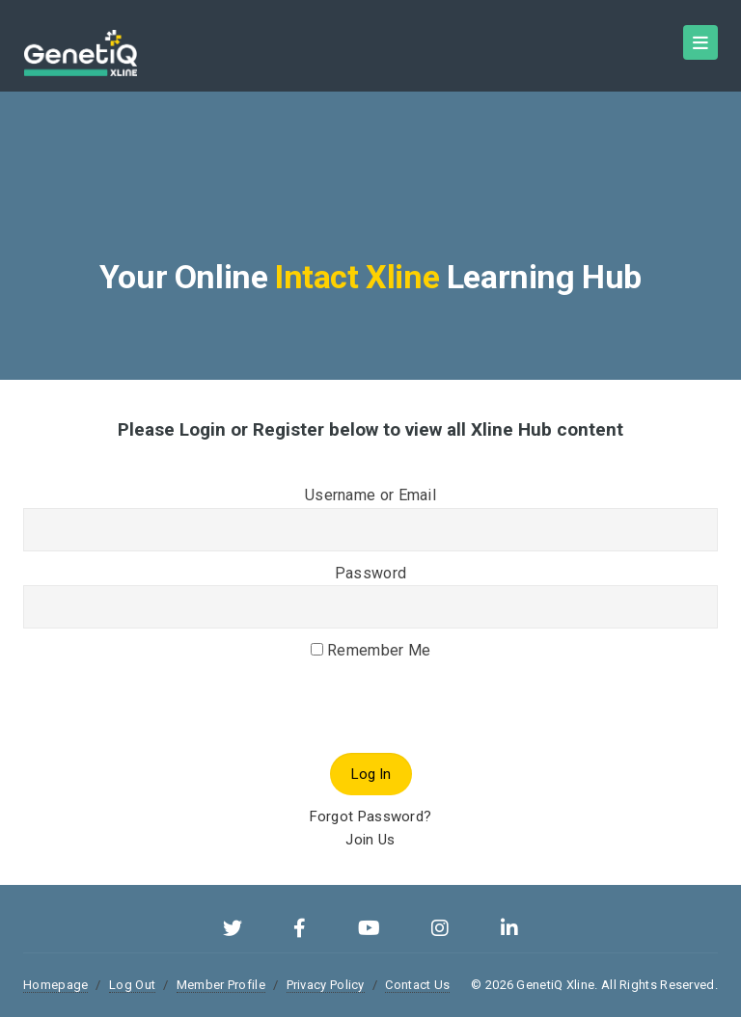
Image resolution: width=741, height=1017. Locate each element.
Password (370, 573)
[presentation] (169, 735)
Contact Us (417, 984)
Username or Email (370, 495)
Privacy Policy (326, 984)
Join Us (370, 839)
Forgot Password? (371, 816)
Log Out (132, 984)
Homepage (55, 984)
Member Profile (221, 984)
